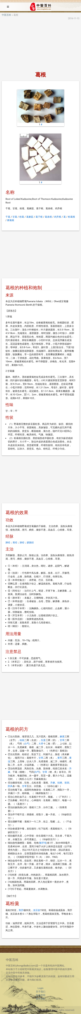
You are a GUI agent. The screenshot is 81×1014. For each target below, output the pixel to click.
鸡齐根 (57, 216)
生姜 (43, 740)
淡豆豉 (36, 910)
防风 (10, 786)
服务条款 (40, 998)
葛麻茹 (29, 216)
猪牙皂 (42, 842)
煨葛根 (10, 220)
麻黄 (62, 736)
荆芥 (21, 910)
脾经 (8, 542)
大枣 (41, 743)
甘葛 (14, 216)
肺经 (22, 542)
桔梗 (59, 782)
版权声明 (40, 995)
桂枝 (22, 740)
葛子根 (39, 216)
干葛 (8, 216)
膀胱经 (30, 542)
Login (40, 988)
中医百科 (6, 15)
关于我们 (40, 991)
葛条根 (48, 216)
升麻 (52, 782)
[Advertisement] (40, 46)
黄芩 (59, 757)
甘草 (62, 740)
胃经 (15, 542)
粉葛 (21, 216)
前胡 (66, 782)
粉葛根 (71, 216)
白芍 (26, 743)
